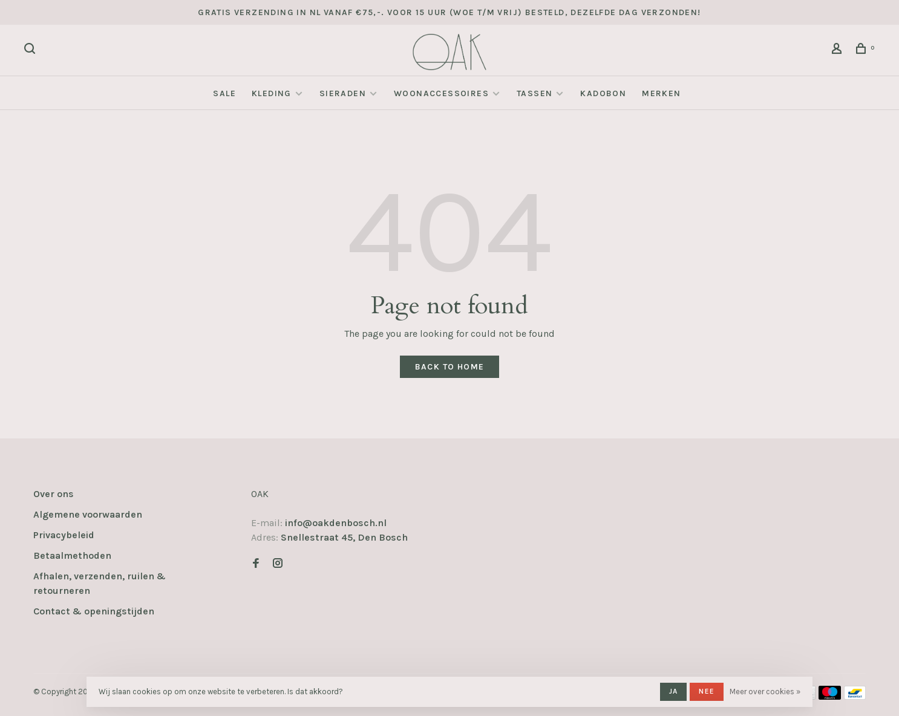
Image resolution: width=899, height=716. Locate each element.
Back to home (450, 367)
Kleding (272, 93)
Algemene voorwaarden (87, 514)
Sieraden (342, 93)
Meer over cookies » (765, 691)
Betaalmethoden (72, 555)
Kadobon (603, 93)
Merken (661, 93)
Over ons (53, 494)
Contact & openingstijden (93, 611)
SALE (224, 93)
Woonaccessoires (441, 93)
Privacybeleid (63, 535)
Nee (706, 691)
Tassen (534, 93)
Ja (673, 691)
